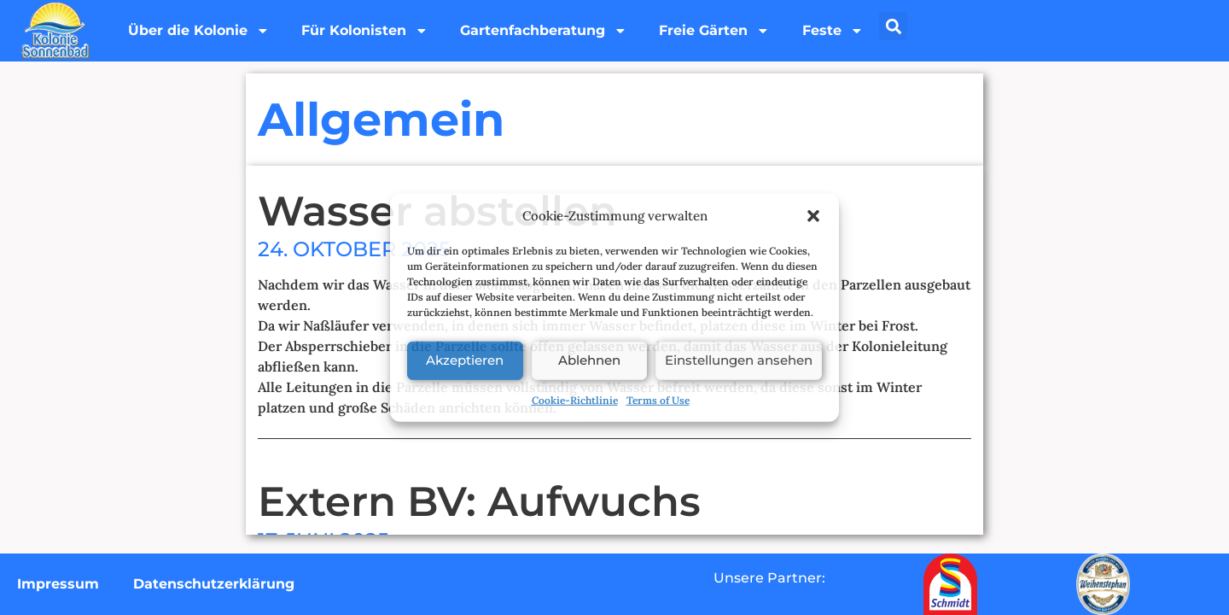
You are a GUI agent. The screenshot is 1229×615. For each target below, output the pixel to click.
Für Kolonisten (368, 30)
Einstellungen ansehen (739, 360)
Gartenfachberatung (549, 30)
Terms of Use (658, 399)
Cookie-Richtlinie (575, 399)
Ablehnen (589, 360)
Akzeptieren (465, 360)
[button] (813, 216)
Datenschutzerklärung (213, 584)
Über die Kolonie (200, 30)
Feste (843, 30)
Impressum (58, 584)
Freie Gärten (722, 30)
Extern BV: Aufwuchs (479, 501)
